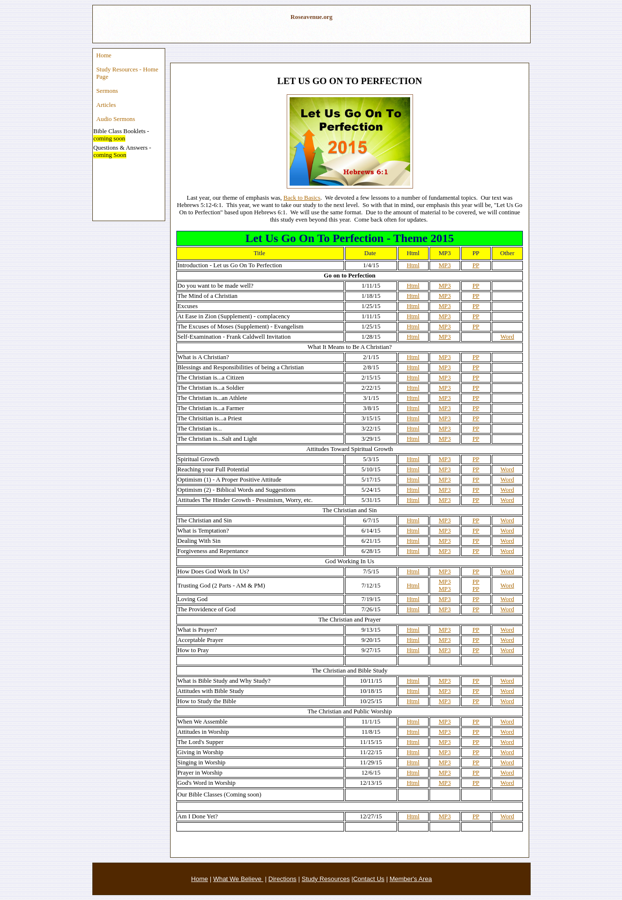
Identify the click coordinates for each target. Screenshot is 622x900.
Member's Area (411, 879)
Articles (106, 105)
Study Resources (326, 879)
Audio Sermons (115, 119)
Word (507, 336)
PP (475, 265)
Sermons (107, 90)
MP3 (445, 265)
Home (103, 55)
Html (413, 265)
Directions (282, 879)
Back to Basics (301, 197)
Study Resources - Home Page (127, 73)
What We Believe (238, 879)
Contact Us (368, 879)
